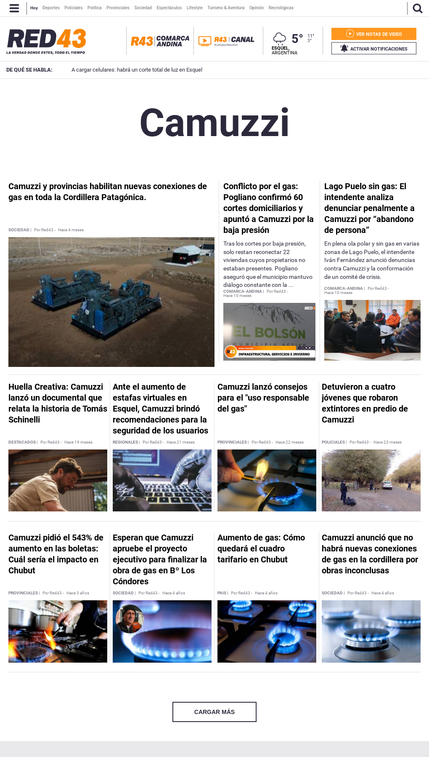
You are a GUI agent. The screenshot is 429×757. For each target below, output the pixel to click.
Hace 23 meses (387, 442)
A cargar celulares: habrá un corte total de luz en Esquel (124, 70)
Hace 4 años (173, 593)
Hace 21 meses (181, 442)
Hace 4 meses (71, 230)
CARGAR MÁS (214, 712)
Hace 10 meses (237, 296)
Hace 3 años (77, 593)
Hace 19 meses (78, 442)
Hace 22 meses (289, 442)
